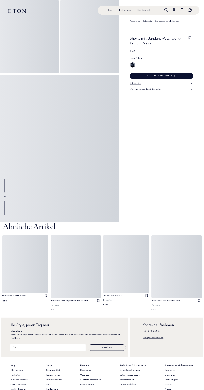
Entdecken (125, 10)
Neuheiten (15, 375)
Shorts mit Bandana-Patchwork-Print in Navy (167, 21)
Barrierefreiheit (127, 380)
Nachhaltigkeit (171, 380)
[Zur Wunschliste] (182, 10)
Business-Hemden (19, 380)
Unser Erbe (169, 375)
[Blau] (132, 65)
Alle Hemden (16, 370)
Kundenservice (53, 375)
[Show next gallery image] (4, 208)
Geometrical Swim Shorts (14, 295)
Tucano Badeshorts (112, 295)
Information (161, 83)
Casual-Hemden (18, 384)
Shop (109, 10)
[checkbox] (190, 41)
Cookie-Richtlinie (128, 384)
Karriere (168, 384)
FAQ (48, 384)
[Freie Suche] (166, 10)
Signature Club (53, 370)
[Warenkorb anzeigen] (190, 10)
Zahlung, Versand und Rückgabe (161, 89)
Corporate (169, 370)
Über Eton (85, 375)
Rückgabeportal (54, 380)
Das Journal (143, 10)
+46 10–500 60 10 (151, 331)
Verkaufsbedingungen (130, 370)
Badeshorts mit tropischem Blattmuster (69, 301)
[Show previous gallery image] (4, 185)
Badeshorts (147, 21)
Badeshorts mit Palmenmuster (165, 301)
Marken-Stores (87, 384)
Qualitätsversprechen (90, 380)
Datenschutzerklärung (130, 375)
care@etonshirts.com (153, 338)
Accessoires (135, 21)
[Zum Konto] (174, 10)
